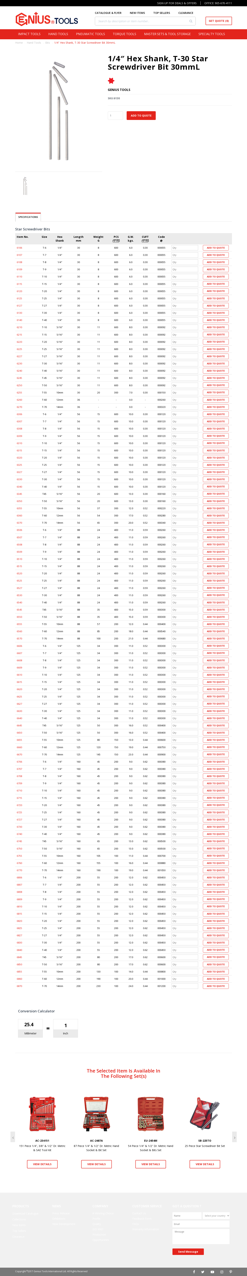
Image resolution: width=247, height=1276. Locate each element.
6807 (19, 884)
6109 (19, 269)
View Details (42, 1164)
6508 (19, 544)
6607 (19, 653)
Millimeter (30, 1033)
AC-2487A (96, 1140)
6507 (19, 537)
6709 (19, 783)
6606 (19, 646)
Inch (65, 1033)
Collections (19, 1219)
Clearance (18, 1236)
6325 (19, 465)
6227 (19, 356)
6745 (19, 841)
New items (19, 1225)
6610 (19, 674)
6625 (19, 696)
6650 (19, 732)
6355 (19, 508)
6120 (19, 291)
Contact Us (139, 1213)
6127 (19, 305)
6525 (19, 580)
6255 (19, 392)
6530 (19, 595)
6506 (19, 530)
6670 (19, 754)
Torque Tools (125, 34)
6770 (19, 870)
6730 (19, 826)
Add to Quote (141, 115)
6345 (19, 494)
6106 (19, 247)
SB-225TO (204, 1140)
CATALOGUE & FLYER (111, 13)
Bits (47, 42)
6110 (19, 276)
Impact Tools (30, 34)
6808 (19, 892)
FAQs (135, 1224)
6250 (19, 385)
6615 (19, 682)
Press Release (61, 1213)
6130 (19, 312)
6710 (19, 790)
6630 (19, 711)
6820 (19, 921)
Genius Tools (119, 90)
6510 (19, 559)
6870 (19, 986)
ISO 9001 (98, 1229)
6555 (19, 624)
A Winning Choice (103, 1213)
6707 (19, 769)
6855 (19, 971)
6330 (19, 479)
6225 (19, 349)
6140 (19, 320)
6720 (19, 805)
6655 (19, 740)
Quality (96, 1224)
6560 (19, 631)
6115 (19, 284)
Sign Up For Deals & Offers (177, 3)
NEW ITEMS (140, 13)
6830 (19, 942)
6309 (19, 436)
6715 (19, 798)
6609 (19, 667)
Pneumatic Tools (91, 34)
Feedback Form (142, 1218)
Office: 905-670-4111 (218, 3)
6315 (19, 450)
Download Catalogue (25, 1213)
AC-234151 (42, 1140)
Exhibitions (58, 1218)
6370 (19, 522)
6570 (19, 638)
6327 (19, 472)
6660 (19, 747)
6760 (19, 863)
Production (99, 1234)
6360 (19, 515)
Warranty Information (145, 1229)
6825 (19, 928)
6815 (19, 913)
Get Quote (219, 21)
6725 (19, 812)
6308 (19, 428)
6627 (19, 703)
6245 (19, 378)
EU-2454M (150, 1140)
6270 (19, 407)
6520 (19, 573)
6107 (19, 255)
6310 (19, 443)
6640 (19, 718)
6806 (19, 877)
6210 (19, 327)
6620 (19, 689)
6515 (19, 566)
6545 (19, 609)
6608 (19, 660)
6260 (19, 399)
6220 (19, 342)
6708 (19, 776)
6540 (19, 602)
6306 (19, 414)
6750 (19, 848)
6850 (19, 964)
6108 (19, 262)
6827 (19, 935)
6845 (19, 957)
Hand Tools (59, 34)
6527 (19, 588)
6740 (19, 834)
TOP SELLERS (164, 13)
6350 (19, 501)
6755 (19, 855)
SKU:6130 (114, 98)
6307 (19, 421)
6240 (19, 370)
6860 (19, 978)
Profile (96, 1218)
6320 (19, 457)
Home (19, 42)
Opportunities (100, 1240)
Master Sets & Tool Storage (168, 34)
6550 (19, 617)
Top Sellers (19, 1231)
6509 (19, 551)
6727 (19, 819)
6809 (19, 899)
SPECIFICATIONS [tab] (28, 217)
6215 (19, 334)
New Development (63, 1224)
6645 (19, 725)
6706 (19, 761)
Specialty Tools (213, 34)
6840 (19, 950)
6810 (19, 906)
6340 (19, 486)
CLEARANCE (188, 13)
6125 (19, 298)
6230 (19, 363)
